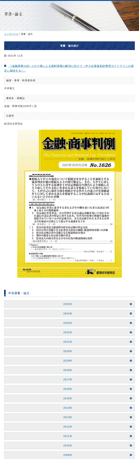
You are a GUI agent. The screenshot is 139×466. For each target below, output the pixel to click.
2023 (66, 322)
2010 (66, 445)
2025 (66, 304)
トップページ (11, 34)
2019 (66, 360)
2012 (66, 426)
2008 (66, 454)
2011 (66, 436)
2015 (66, 398)
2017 (66, 379)
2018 (66, 370)
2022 (66, 332)
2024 (66, 313)
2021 (66, 341)
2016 (66, 388)
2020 (66, 351)
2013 (66, 417)
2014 (66, 407)
